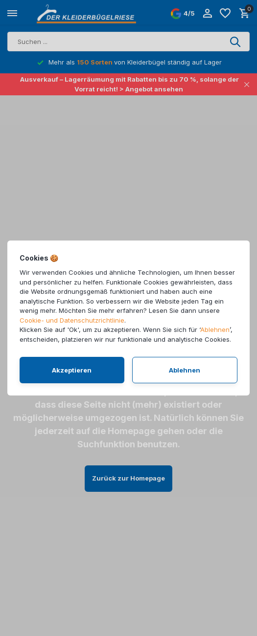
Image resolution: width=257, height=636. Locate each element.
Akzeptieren (72, 370)
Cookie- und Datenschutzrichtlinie (72, 320)
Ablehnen (215, 329)
